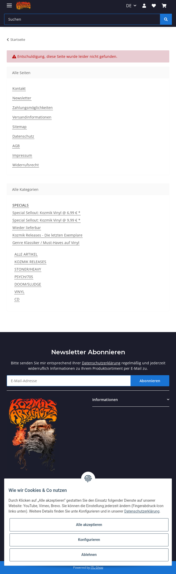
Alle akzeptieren (89, 525)
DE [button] (129, 6)
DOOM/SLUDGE (27, 284)
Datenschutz (23, 136)
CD (16, 299)
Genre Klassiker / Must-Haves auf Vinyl (45, 242)
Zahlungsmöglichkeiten (32, 107)
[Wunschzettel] (154, 6)
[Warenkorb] (164, 6)
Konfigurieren (89, 540)
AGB (16, 145)
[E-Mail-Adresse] (69, 380)
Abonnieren (150, 380)
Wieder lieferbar (26, 227)
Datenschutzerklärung (101, 362)
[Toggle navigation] (9, 3)
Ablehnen (89, 555)
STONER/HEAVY (27, 269)
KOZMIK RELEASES (30, 261)
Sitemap (19, 126)
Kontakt (19, 88)
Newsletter (21, 98)
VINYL (19, 291)
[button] (144, 6)
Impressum (22, 155)
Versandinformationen (31, 117)
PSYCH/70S (23, 276)
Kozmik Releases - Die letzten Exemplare (47, 235)
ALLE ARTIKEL (25, 254)
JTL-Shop (97, 567)
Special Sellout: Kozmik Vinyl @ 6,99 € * (46, 212)
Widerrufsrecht (25, 164)
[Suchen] (82, 19)
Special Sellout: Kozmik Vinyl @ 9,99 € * (46, 220)
